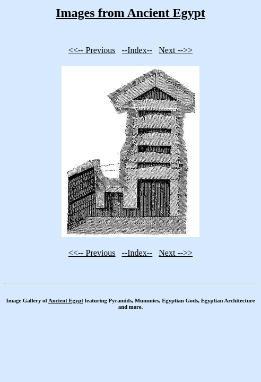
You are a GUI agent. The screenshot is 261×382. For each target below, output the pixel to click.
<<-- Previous (92, 50)
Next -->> (176, 50)
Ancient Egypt (65, 300)
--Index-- (137, 50)
